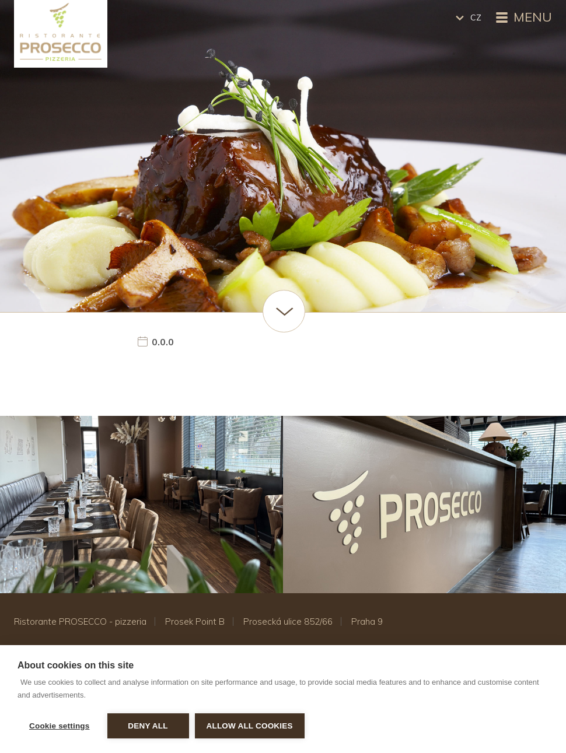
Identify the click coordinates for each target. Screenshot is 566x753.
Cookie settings (59, 726)
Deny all (147, 726)
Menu (522, 18)
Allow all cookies (250, 726)
